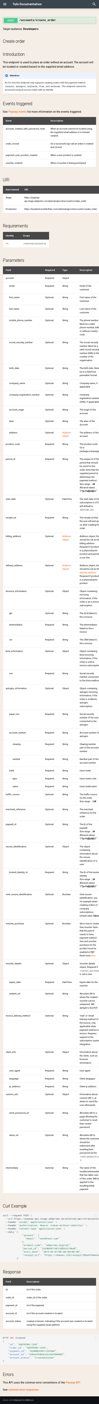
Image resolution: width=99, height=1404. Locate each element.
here (93, 955)
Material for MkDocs (24, 1400)
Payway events (17, 111)
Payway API (73, 1382)
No (7, 243)
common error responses (23, 1389)
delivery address (88, 572)
